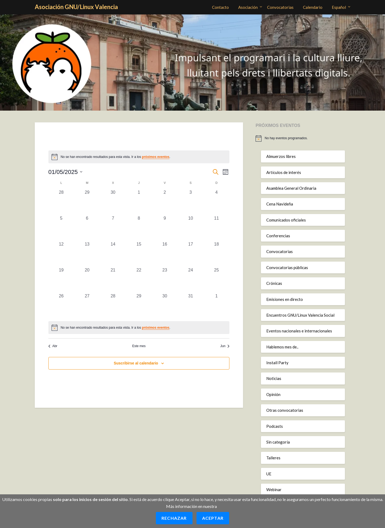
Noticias (273, 378)
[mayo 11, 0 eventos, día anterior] (216, 228)
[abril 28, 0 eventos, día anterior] (61, 202)
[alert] (139, 327)
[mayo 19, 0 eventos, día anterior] (61, 280)
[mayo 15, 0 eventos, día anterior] (139, 254)
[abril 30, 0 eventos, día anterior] (113, 202)
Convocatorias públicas (287, 267)
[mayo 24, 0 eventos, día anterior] (191, 280)
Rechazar (174, 518)
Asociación (248, 7)
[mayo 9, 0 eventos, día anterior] (165, 228)
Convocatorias (280, 7)
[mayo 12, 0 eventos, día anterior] (61, 254)
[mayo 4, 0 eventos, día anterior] (216, 202)
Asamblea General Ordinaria (291, 188)
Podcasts (274, 426)
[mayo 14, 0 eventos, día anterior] (113, 254)
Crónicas (274, 283)
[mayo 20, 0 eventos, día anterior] (87, 280)
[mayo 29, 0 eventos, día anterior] (139, 306)
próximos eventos (156, 157)
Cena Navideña (279, 203)
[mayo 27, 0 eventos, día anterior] (87, 306)
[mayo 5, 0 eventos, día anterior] (61, 228)
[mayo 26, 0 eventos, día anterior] (61, 306)
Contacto (220, 7)
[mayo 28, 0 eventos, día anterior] (113, 306)
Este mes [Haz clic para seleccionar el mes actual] (138, 346)
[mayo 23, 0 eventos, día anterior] (165, 280)
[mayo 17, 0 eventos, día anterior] (191, 254)
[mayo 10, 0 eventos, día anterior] (191, 228)
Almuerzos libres (281, 156)
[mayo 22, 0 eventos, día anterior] (139, 280)
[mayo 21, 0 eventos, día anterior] (113, 280)
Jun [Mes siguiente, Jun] (224, 346)
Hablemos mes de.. (282, 346)
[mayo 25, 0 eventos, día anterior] (216, 280)
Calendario (312, 7)
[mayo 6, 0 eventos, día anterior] (87, 228)
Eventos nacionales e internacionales (299, 330)
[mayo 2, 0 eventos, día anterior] (165, 202)
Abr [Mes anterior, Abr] (52, 346)
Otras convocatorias (284, 410)
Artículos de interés (283, 172)
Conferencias (278, 235)
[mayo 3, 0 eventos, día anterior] (191, 202)
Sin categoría (278, 442)
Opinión (273, 394)
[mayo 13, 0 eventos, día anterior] (87, 254)
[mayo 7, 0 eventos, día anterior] (113, 228)
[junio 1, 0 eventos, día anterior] (216, 306)
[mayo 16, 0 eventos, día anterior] (165, 254)
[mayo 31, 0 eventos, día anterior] (191, 306)
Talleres (273, 457)
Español (339, 7)
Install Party (277, 362)
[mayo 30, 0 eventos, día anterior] (165, 306)
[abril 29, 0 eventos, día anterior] (87, 202)
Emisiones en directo (284, 299)
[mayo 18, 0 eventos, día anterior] (216, 254)
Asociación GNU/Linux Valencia (76, 6)
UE (268, 473)
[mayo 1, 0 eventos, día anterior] (139, 202)
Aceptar (213, 518)
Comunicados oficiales (286, 220)
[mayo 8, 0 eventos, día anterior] (139, 228)
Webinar (274, 489)
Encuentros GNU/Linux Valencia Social (300, 315)
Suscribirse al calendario (136, 363)
